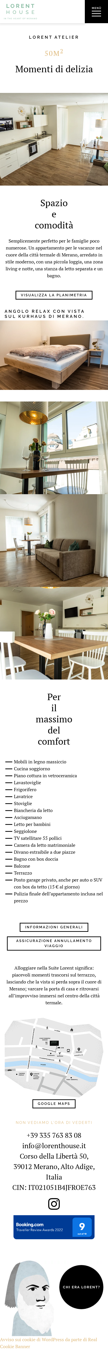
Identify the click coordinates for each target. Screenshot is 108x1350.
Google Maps (54, 1104)
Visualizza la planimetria (54, 295)
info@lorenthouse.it (54, 1145)
